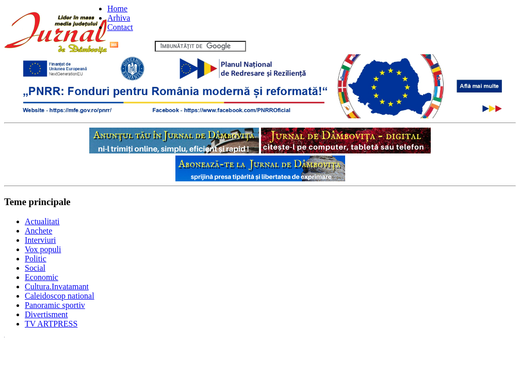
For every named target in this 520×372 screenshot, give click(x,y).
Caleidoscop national (59, 295)
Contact (120, 27)
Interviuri (40, 240)
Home (117, 8)
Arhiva (118, 17)
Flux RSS (131, 45)
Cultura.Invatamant (57, 286)
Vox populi (43, 249)
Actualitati (42, 221)
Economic (41, 277)
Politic (35, 258)
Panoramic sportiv (55, 305)
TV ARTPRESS (51, 323)
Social (35, 268)
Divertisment (46, 314)
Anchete (38, 230)
